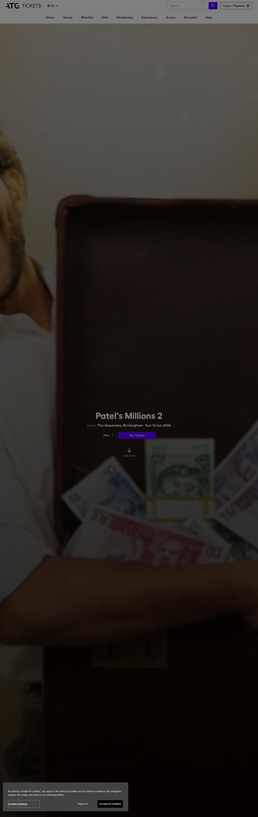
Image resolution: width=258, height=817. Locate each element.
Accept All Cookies (110, 803)
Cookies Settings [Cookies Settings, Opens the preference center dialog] (18, 803)
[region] (65, 796)
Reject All (83, 803)
